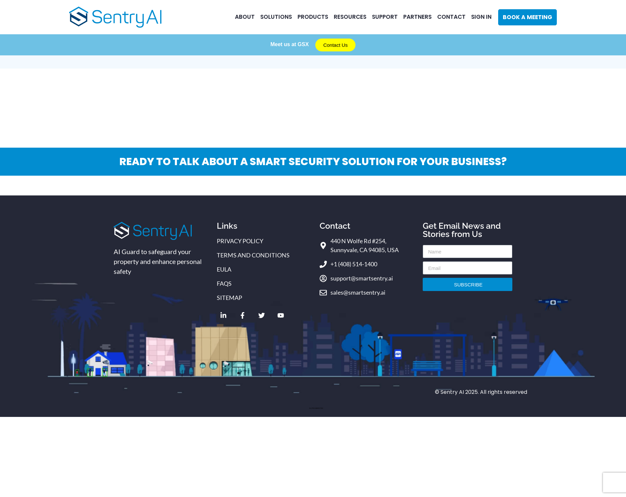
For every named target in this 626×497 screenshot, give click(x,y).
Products (313, 17)
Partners (417, 17)
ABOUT (245, 17)
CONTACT (451, 17)
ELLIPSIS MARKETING (316, 408)
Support (385, 17)
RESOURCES (350, 17)
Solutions (276, 17)
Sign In (481, 17)
